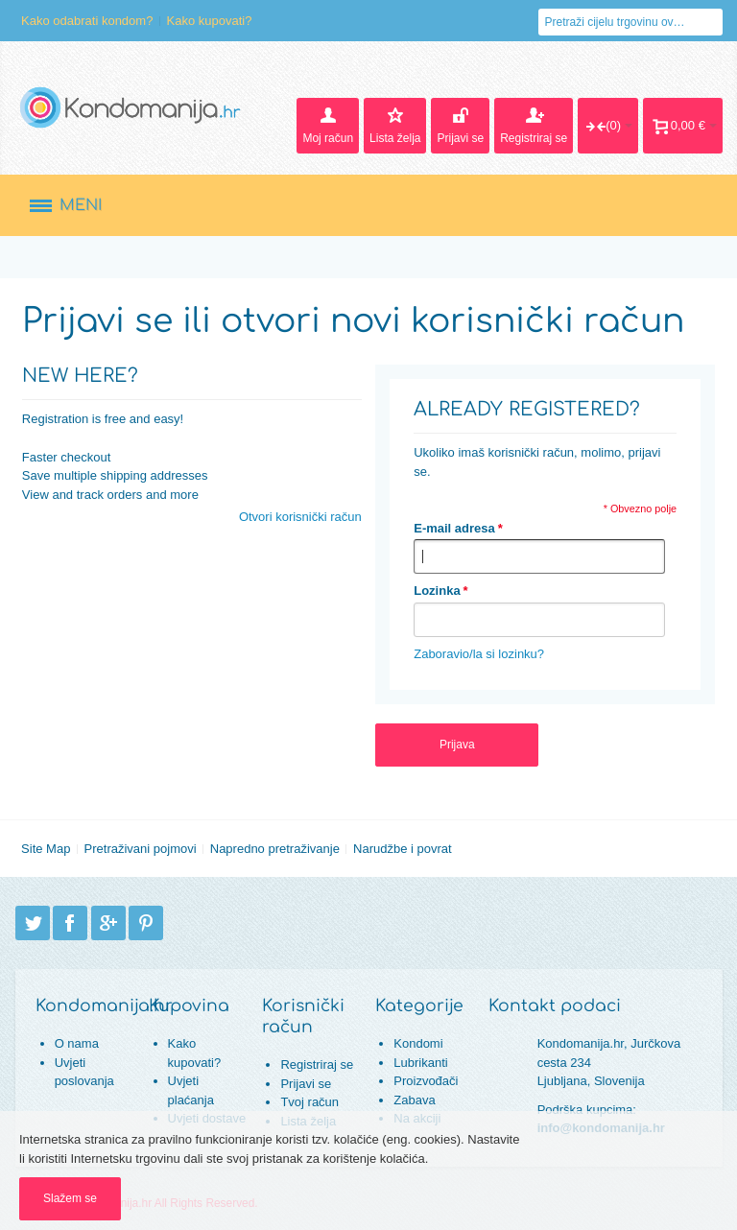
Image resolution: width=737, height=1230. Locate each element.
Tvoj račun (309, 1102)
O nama (77, 1043)
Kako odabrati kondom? (87, 20)
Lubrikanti (420, 1062)
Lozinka (437, 591)
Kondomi (417, 1043)
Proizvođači (425, 1081)
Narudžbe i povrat (402, 848)
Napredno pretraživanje (275, 848)
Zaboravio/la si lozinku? (479, 654)
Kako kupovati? (209, 20)
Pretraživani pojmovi (140, 848)
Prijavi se (305, 1083)
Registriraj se (316, 1064)
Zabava (414, 1100)
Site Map (45, 848)
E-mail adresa (454, 528)
